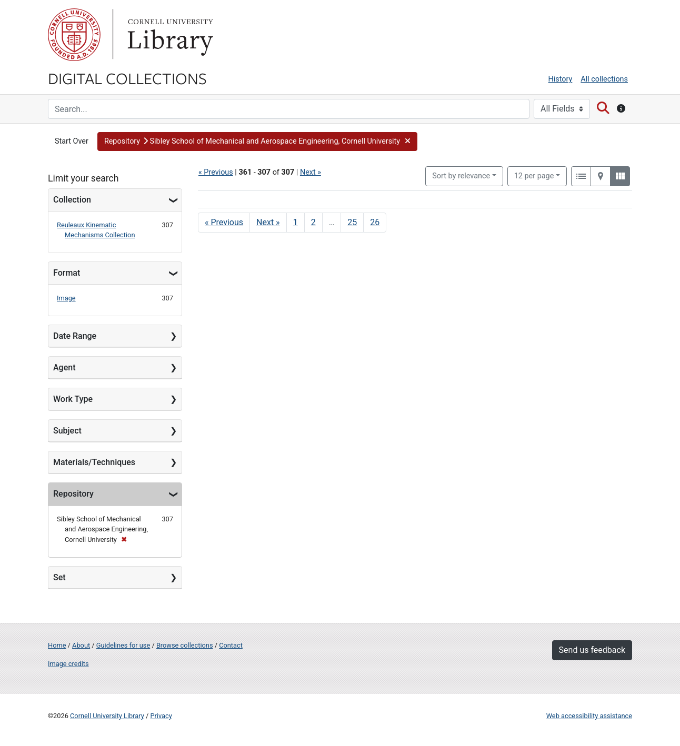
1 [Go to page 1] (295, 222)
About (81, 645)
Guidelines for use (123, 645)
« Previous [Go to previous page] (224, 222)
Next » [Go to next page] (268, 222)
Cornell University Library (107, 716)
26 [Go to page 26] (374, 222)
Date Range (74, 336)
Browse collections (184, 645)
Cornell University (74, 34)
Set (59, 577)
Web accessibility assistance (589, 716)
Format (66, 273)
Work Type (73, 399)
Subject (67, 431)
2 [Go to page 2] (313, 222)
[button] (257, 141)
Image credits (68, 664)
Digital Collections (127, 77)
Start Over (71, 141)
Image (66, 298)
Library (169, 34)
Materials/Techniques (94, 462)
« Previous (215, 172)
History (560, 79)
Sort (461, 176)
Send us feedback (592, 650)
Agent (64, 367)
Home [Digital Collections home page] (57, 645)
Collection (72, 200)
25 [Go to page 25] (352, 222)
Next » (310, 172)
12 (534, 175)
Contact (231, 645)
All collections (604, 79)
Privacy (161, 716)
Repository (73, 494)
